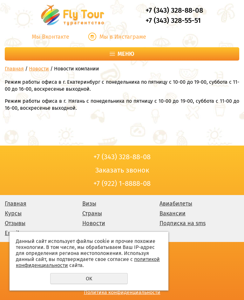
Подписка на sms (182, 223)
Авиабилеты (175, 203)
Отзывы (15, 223)
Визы (89, 203)
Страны (92, 213)
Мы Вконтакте (50, 36)
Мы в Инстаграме (122, 36)
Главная (14, 69)
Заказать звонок (194, 37)
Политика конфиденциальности (122, 292)
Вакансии (172, 213)
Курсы (13, 213)
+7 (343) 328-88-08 (174, 10)
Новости (39, 69)
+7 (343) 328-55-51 (173, 20)
